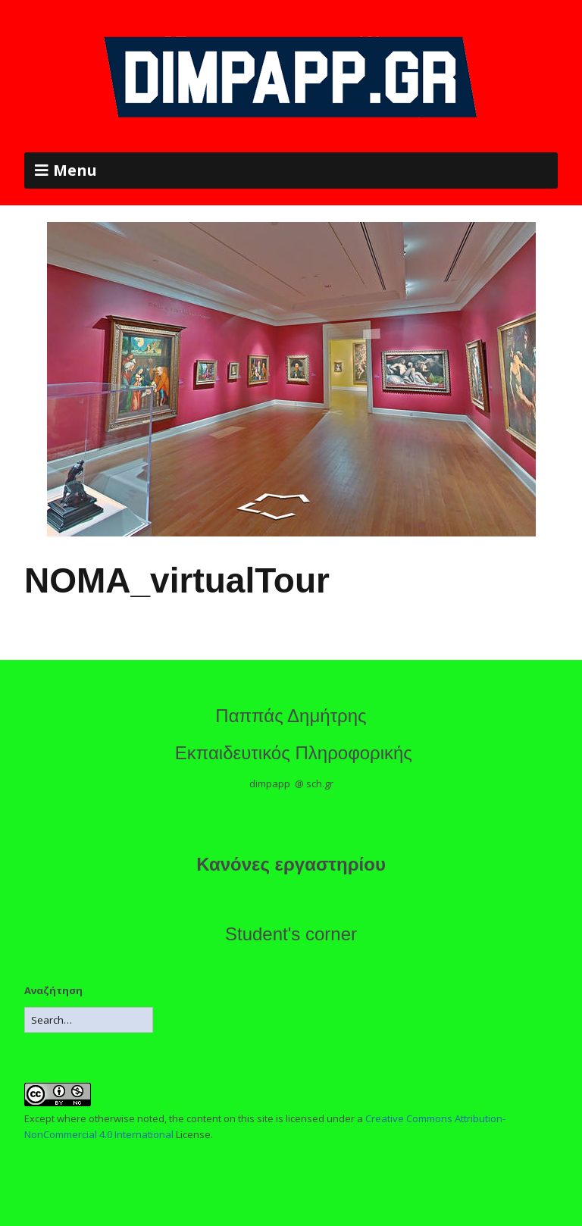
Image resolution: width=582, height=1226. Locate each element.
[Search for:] (88, 1020)
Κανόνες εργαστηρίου (291, 864)
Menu (75, 170)
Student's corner (291, 934)
